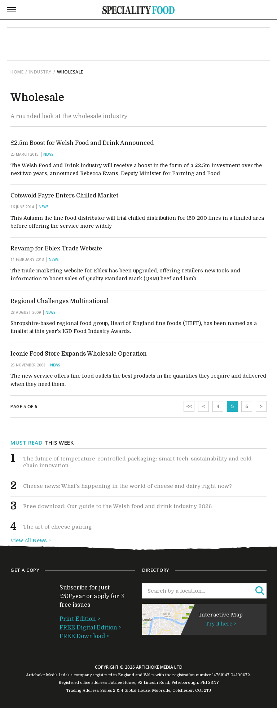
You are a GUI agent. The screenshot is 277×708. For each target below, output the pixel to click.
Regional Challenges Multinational (59, 301)
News (48, 154)
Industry (40, 72)
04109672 (240, 675)
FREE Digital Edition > (91, 627)
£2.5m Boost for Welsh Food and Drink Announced (82, 143)
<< (189, 406)
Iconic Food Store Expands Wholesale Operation (78, 354)
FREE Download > (84, 636)
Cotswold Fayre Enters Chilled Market (64, 195)
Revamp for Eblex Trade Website (56, 248)
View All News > (30, 540)
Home (16, 72)
